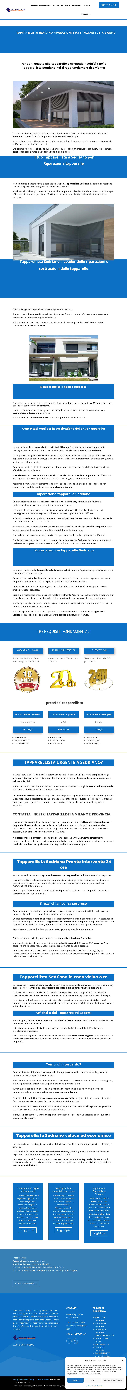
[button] (122, 1360)
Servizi (56, 5)
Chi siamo (65, 5)
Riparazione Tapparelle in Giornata (99, 1195)
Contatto (76, 5)
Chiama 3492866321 (26, 1283)
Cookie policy (29, 1380)
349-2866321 (108, 5)
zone (86, 5)
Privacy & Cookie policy (94, 1386)
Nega (93, 1380)
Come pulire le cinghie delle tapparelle (28, 1194)
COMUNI (84, 14)
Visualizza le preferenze (112, 1380)
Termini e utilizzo (42, 1380)
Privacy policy (18, 1380)
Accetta (76, 1380)
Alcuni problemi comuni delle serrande (63, 1194)
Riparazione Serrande (40, 5)
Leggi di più (27, 1234)
